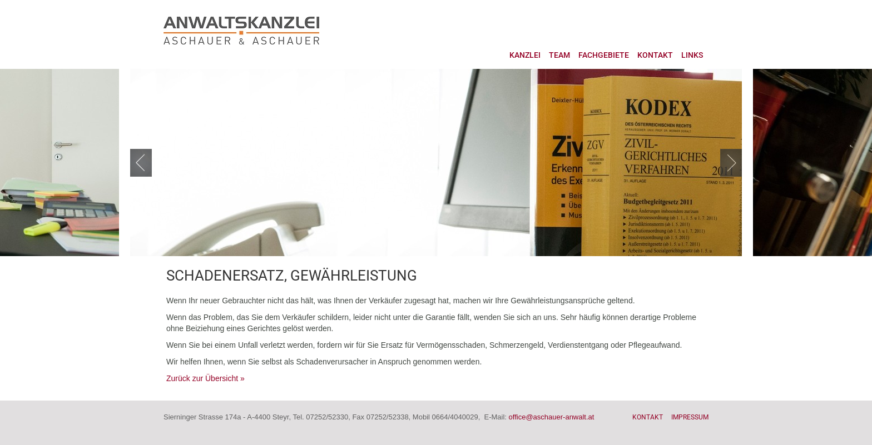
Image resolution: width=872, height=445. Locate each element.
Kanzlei (525, 55)
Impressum (689, 417)
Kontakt (655, 55)
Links (692, 55)
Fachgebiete (603, 55)
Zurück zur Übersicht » (205, 378)
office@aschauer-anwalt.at (551, 417)
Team (559, 55)
